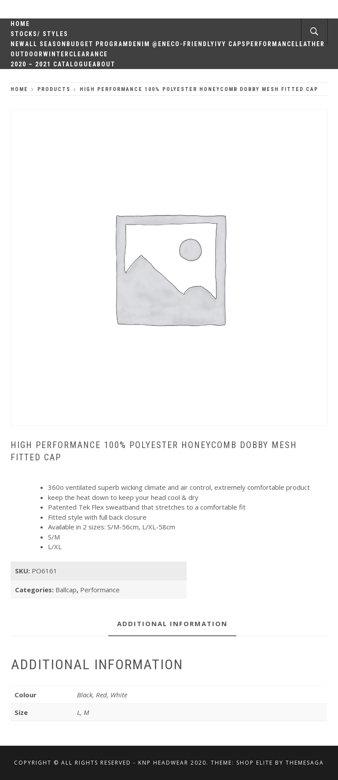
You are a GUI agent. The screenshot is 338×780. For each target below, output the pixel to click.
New (18, 43)
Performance (270, 43)
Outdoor (27, 54)
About (103, 64)
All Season (45, 43)
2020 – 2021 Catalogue (51, 64)
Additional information (172, 623)
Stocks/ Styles (39, 33)
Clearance (88, 54)
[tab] (172, 624)
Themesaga (305, 762)
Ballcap (66, 589)
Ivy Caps (230, 43)
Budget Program (97, 43)
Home (20, 23)
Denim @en (148, 43)
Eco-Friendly (191, 43)
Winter (56, 54)
